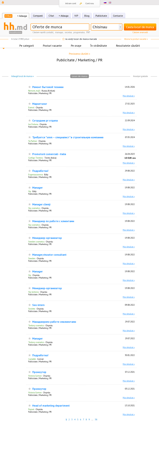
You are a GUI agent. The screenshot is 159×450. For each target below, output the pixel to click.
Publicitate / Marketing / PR (40, 93)
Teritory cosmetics (36, 325)
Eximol (31, 107)
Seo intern (38, 305)
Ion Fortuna (33, 124)
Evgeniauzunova (35, 174)
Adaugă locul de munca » (22, 76)
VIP (76, 15)
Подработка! (40, 171)
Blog (86, 15)
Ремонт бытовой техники (47, 87)
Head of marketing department (51, 405)
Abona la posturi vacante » (136, 39)
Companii (38, 15)
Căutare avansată (140, 32)
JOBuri (8, 15)
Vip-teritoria (33, 292)
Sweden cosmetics (36, 241)
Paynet (31, 409)
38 (96, 419)
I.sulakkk (32, 359)
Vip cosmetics (34, 208)
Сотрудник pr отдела (45, 120)
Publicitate (101, 15)
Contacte (118, 15)
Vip (29, 191)
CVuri (51, 15)
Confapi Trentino (35, 157)
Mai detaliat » (129, 96)
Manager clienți (41, 204)
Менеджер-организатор (47, 238)
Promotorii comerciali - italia (49, 154)
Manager (37, 187)
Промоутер (39, 372)
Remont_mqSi (34, 90)
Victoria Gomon (35, 375)
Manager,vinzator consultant (49, 254)
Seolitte (31, 308)
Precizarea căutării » (79, 53)
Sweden (31, 258)
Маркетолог (39, 104)
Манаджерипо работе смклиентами (54, 321)
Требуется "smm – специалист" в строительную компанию (68, 137)
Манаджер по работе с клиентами (53, 221)
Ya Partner (32, 141)
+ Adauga (22, 15)
